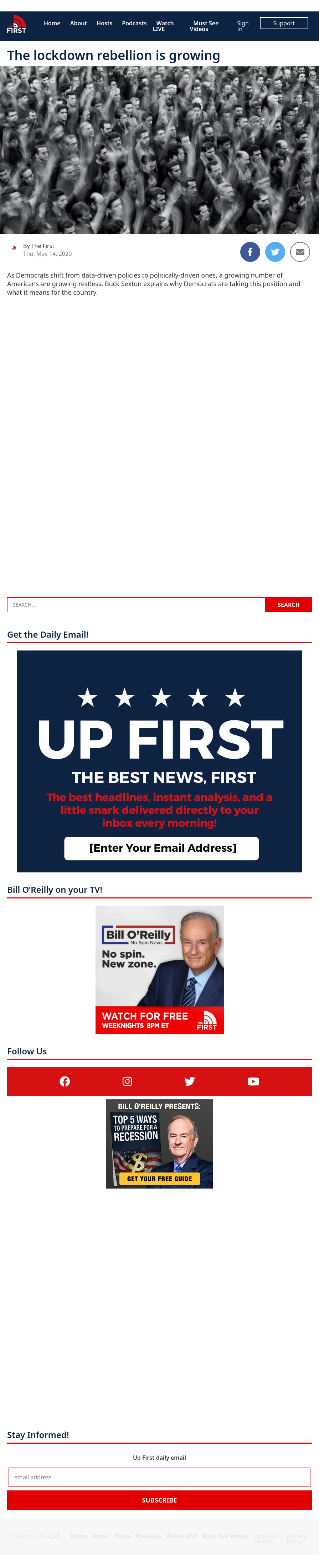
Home (52, 23)
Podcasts (134, 23)
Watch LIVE (163, 26)
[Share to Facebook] (250, 252)
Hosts (104, 23)
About (78, 23)
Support (284, 23)
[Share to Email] (300, 252)
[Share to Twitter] (275, 252)
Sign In (243, 26)
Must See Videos (204, 26)
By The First (38, 246)
